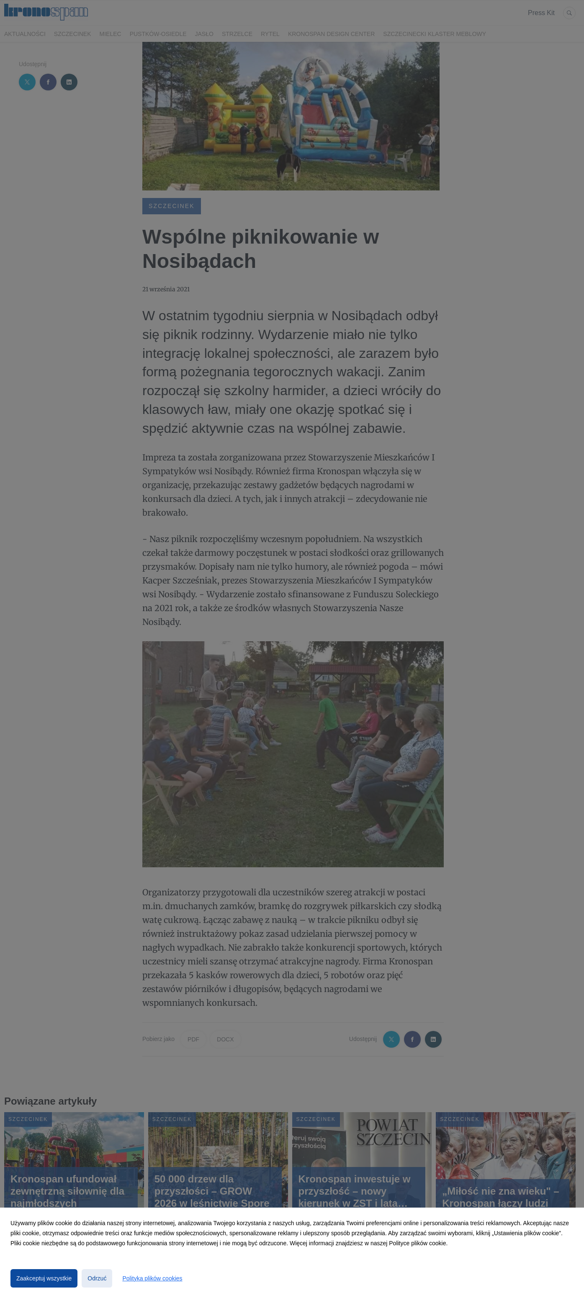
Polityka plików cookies (152, 1278)
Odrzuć (96, 1278)
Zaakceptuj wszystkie (44, 1278)
